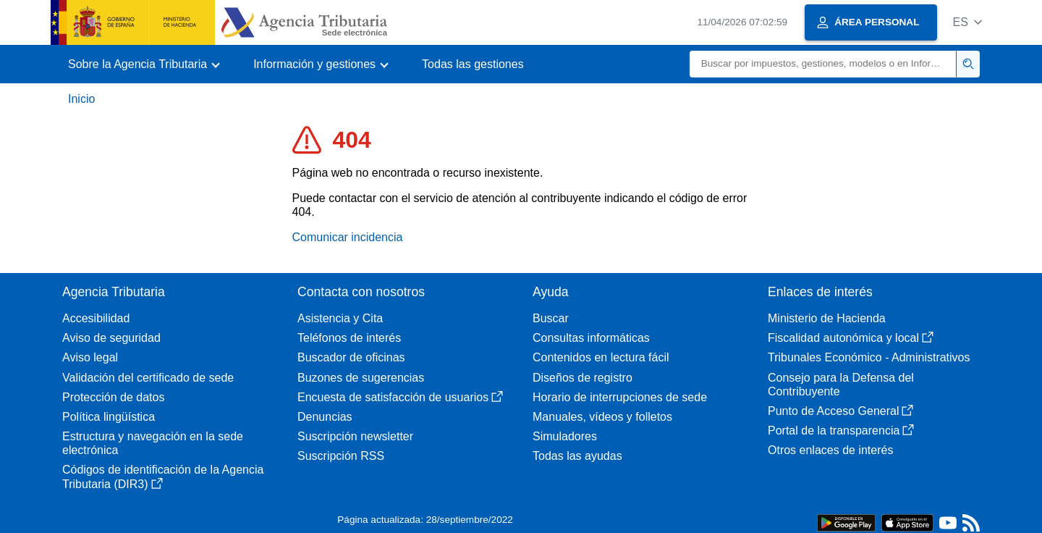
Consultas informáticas (591, 338)
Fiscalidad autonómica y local (850, 338)
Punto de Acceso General (840, 411)
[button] (967, 22)
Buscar (551, 318)
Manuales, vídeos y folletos (602, 417)
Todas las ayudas (577, 456)
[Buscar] (823, 64)
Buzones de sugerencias (360, 378)
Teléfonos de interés (349, 338)
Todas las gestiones (473, 64)
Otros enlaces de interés (830, 450)
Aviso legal (90, 357)
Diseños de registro (582, 378)
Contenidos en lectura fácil (601, 357)
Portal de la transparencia (841, 430)
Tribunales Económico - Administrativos (869, 357)
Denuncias (324, 417)
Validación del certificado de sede (148, 378)
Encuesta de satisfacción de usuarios (400, 397)
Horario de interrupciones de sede (620, 397)
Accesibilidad (96, 318)
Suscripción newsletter (355, 436)
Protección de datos (113, 397)
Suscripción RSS (340, 456)
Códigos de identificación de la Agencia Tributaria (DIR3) (162, 476)
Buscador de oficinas (351, 357)
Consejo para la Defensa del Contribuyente (841, 385)
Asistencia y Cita (340, 318)
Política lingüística (108, 417)
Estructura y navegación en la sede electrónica (152, 443)
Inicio (81, 99)
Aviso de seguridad (111, 338)
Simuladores (565, 436)
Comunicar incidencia (347, 237)
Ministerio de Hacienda (827, 318)
